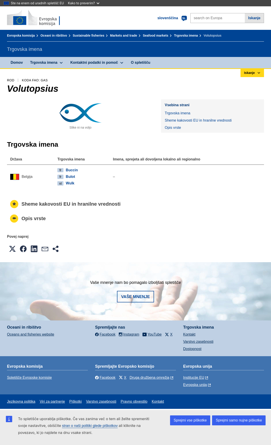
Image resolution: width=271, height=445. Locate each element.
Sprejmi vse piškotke (190, 420)
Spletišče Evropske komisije (29, 377)
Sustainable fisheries (88, 35)
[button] (12, 248)
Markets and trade (123, 35)
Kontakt (189, 334)
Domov (17, 62)
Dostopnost (192, 349)
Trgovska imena (186, 35)
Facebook (105, 377)
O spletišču (140, 62)
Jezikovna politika (21, 401)
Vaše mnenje (135, 296)
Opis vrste (173, 127)
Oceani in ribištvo (53, 35)
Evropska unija (195, 385)
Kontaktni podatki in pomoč (94, 62)
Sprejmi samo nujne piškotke (239, 420)
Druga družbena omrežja (149, 377)
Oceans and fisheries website (30, 334)
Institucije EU (193, 377)
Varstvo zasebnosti (198, 342)
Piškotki (75, 401)
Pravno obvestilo (134, 401)
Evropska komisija (21, 35)
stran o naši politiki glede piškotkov (90, 426)
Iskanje (254, 18)
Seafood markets (155, 35)
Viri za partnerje (52, 401)
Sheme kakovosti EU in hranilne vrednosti (198, 120)
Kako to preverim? (83, 3)
